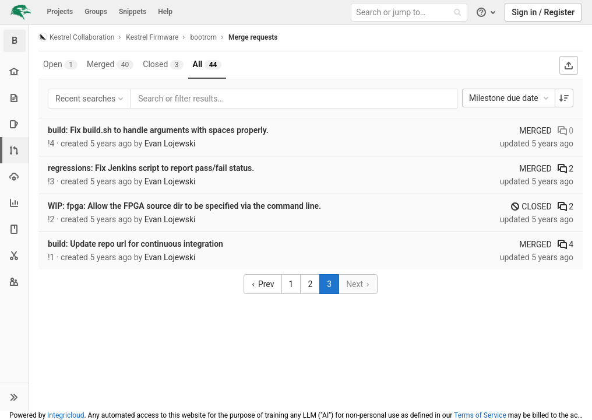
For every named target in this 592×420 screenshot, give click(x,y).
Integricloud (65, 415)
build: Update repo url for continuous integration (135, 244)
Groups (95, 12)
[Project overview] (14, 71)
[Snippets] (14, 255)
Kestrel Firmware (152, 37)
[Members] (14, 281)
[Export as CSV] (568, 65)
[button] (14, 397)
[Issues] (14, 124)
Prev (262, 284)
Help (165, 12)
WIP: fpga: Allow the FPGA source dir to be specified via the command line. (184, 206)
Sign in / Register (543, 12)
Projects (60, 12)
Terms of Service (480, 415)
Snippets (132, 12)
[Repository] (14, 98)
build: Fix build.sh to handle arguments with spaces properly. (158, 130)
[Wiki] (14, 229)
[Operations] (14, 176)
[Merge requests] (15, 150)
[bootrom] (14, 40)
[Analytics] (14, 203)
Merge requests (252, 37)
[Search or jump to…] (411, 12)
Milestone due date (510, 98)
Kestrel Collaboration (76, 37)
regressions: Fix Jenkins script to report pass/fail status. (151, 168)
